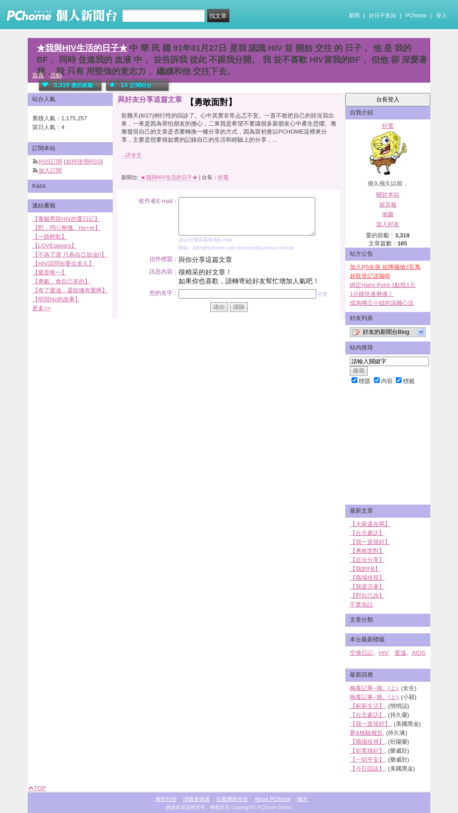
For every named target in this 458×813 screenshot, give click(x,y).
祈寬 (223, 177)
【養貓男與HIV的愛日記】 (66, 218)
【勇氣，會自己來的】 (61, 281)
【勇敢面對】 (367, 551)
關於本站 (387, 194)
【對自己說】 (367, 595)
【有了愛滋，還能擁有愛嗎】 (70, 290)
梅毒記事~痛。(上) (374, 688)
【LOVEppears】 (54, 245)
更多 (41, 308)
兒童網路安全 (232, 799)
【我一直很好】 (370, 542)
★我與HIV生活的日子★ (82, 48)
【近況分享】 (367, 559)
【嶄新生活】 (367, 706)
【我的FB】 (365, 568)
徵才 (302, 799)
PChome (415, 16)
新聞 (354, 16)
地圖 (388, 214)
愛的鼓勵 (66, 85)
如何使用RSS (83, 161)
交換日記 (361, 652)
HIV (384, 652)
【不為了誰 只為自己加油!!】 (69, 254)
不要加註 (361, 604)
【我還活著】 (367, 586)
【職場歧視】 (367, 577)
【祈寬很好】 (367, 750)
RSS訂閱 (50, 161)
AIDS (418, 652)
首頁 (38, 75)
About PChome (272, 799)
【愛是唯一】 (49, 272)
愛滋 (400, 652)
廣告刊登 (166, 799)
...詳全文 (131, 155)
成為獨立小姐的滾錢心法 (382, 302)
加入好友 (387, 224)
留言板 (388, 204)
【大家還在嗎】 (370, 524)
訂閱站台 (129, 85)
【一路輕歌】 (49, 236)
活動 (56, 75)
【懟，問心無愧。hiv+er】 (66, 227)
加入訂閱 (50, 170)
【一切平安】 (367, 759)
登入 (441, 16)
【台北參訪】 (367, 533)
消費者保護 (196, 799)
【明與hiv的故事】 (56, 299)
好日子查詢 (382, 16)
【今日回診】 (367, 768)
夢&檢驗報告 (366, 732)
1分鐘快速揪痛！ (372, 294)
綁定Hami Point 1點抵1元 (383, 285)
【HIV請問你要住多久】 (63, 263)
